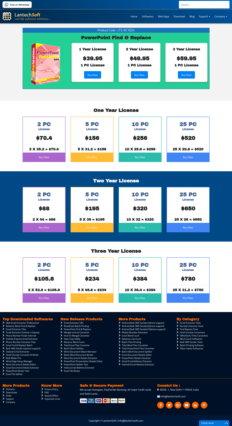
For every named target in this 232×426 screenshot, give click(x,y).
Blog (192, 16)
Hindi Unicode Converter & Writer (22, 355)
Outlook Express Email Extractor (22, 339)
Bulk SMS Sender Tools (191, 342)
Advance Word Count (74, 342)
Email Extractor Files (16, 329)
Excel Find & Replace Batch (19, 345)
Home (134, 16)
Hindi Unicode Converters (192, 332)
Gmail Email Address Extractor (137, 361)
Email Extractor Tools (190, 323)
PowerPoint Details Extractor (136, 358)
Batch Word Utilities (74, 348)
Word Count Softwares (191, 339)
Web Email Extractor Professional (22, 323)
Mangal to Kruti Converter (76, 332)
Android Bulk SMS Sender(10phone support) (143, 329)
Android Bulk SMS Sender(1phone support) (143, 323)
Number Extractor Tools (191, 326)
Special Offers (51, 395)
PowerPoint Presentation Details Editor (83, 361)
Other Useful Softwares (191, 348)
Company (219, 16)
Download (179, 16)
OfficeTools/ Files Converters (194, 335)
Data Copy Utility (72, 339)
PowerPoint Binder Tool (17, 371)
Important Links (52, 399)
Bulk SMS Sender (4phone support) (23, 348)
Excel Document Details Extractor (22, 367)
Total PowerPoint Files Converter (138, 348)
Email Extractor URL (74, 323)
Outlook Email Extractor (17, 351)
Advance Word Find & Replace (20, 326)
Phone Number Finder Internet (21, 335)
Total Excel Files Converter (77, 345)
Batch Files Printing (131, 342)
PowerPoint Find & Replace (77, 329)
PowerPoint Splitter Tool (76, 364)
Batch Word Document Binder (78, 355)
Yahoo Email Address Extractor (79, 367)
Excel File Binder (72, 371)
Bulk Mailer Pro (13, 358)
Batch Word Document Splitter (137, 351)
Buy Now (92, 75)
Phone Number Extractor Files (21, 342)
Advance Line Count (131, 339)
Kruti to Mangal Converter (76, 335)
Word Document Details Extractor (80, 358)
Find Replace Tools (189, 329)
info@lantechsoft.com (171, 396)
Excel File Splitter (14, 374)
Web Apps (163, 16)
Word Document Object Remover (80, 351)
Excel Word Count (130, 335)
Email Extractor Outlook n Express (22, 332)
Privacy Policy (51, 389)
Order (8, 395)
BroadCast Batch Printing (76, 326)
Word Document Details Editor (21, 364)
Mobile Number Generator (135, 332)
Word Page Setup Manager (19, 361)
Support (203, 16)
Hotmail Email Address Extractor (138, 364)
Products (10, 389)
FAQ (47, 392)
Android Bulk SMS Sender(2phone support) (143, 326)
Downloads (11, 392)
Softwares (147, 16)
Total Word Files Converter (135, 345)
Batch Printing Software (192, 345)
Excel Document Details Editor (137, 355)
